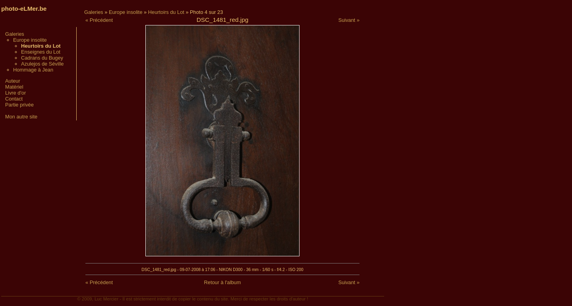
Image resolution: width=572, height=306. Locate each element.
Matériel (14, 87)
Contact (14, 99)
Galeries (14, 34)
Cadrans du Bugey (42, 58)
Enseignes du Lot (40, 52)
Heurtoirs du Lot (166, 12)
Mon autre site (21, 117)
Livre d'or (15, 93)
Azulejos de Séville (42, 64)
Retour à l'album (222, 282)
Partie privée (19, 105)
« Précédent (99, 20)
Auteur (12, 81)
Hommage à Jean (33, 70)
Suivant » (348, 20)
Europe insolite (30, 40)
